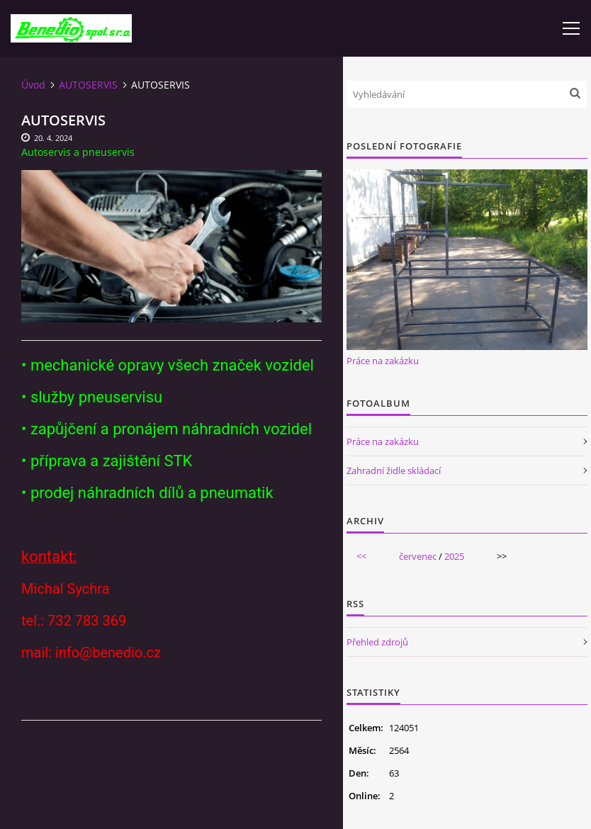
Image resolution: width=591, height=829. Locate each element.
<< (361, 556)
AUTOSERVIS (88, 84)
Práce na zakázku (383, 360)
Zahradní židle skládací (394, 470)
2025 (454, 556)
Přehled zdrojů (377, 642)
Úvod (33, 84)
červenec (418, 556)
